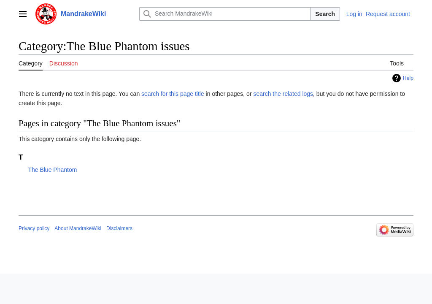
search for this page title (172, 93)
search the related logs (283, 93)
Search (325, 14)
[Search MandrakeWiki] (224, 14)
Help (408, 78)
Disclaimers (119, 228)
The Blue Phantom (52, 169)
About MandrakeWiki (77, 228)
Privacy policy (34, 228)
